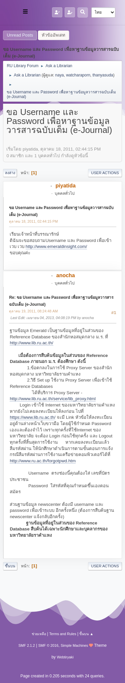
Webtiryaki (65, 657)
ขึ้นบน (10, 566)
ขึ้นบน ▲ (86, 634)
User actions (105, 173)
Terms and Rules (62, 634)
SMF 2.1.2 (26, 645)
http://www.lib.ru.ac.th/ (31, 342)
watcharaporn (78, 75)
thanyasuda (103, 75)
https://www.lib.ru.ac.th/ (32, 417)
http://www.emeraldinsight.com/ (56, 246)
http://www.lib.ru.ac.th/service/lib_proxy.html (53, 398)
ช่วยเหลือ (39, 634)
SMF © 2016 (48, 645)
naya (59, 75)
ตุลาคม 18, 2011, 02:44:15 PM (33, 221)
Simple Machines (74, 645)
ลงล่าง (10, 173)
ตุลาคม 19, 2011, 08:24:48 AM (33, 311)
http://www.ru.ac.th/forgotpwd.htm (43, 460)
